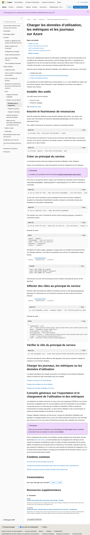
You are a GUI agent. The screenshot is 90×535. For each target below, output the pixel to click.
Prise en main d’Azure (80, 7)
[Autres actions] (85, 19)
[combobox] (12, 21)
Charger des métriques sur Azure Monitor (40, 384)
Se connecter (84, 2)
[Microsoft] (3, 2)
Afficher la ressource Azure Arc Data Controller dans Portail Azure (47, 469)
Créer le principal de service (39, 78)
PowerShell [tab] (50, 259)
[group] (57, 193)
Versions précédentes (31, 531)
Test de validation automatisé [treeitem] (13, 63)
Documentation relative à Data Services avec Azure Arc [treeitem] (12, 27)
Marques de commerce (62, 534)
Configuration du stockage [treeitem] (12, 51)
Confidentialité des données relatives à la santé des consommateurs (20, 534)
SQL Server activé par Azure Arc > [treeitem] (12, 144)
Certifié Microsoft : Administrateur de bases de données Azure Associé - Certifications (52, 509)
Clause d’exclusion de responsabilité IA (12, 531)
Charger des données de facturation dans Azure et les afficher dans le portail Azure (53, 465)
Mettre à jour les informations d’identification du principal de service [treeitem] (13, 123)
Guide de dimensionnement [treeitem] (12, 54)
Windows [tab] (30, 259)
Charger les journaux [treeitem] (13, 108)
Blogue (41, 531)
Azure (34, 19)
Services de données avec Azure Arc (57, 19)
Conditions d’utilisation (48, 534)
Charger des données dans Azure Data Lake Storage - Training (45, 500)
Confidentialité (58, 531)
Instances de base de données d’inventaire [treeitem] (12, 116)
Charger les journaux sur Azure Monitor (39, 380)
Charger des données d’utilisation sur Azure (40, 388)
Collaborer (49, 531)
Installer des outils (33, 43)
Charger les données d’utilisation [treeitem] (12, 96)
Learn (28, 19)
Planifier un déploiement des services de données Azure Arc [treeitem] (13, 42)
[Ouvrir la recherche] (78, 2)
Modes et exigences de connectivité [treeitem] (11, 47)
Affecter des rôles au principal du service (39, 50)
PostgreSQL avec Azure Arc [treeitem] (11, 140)
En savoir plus (39, 440)
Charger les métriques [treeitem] (14, 112)
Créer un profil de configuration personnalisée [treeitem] (13, 74)
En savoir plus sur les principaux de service (40, 461)
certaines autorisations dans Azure (69, 174)
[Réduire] (21, 18)
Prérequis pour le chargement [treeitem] (13, 104)
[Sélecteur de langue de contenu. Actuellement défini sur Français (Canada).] (8, 527)
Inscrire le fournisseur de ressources (38, 46)
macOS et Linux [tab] (40, 259)
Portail (69, 7)
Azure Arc (42, 19)
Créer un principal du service (36, 48)
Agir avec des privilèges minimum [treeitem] (11, 59)
